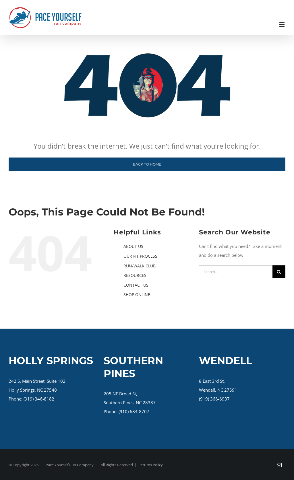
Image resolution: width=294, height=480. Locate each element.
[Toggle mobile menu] (282, 25)
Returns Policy (150, 464)
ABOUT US (133, 246)
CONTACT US (135, 285)
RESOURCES (134, 275)
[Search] (278, 271)
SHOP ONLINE (136, 294)
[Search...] (235, 271)
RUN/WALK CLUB (139, 266)
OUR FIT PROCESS (140, 256)
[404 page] (147, 52)
